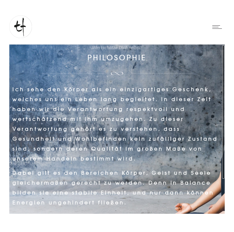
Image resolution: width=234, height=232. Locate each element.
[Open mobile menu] (218, 27)
